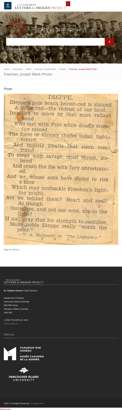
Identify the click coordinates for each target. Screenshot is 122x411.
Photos (62, 69)
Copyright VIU (36, 403)
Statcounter (5, 409)
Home (6, 69)
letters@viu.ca (11, 323)
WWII (28, 69)
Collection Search (16, 49)
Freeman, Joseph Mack (45, 69)
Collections (18, 69)
